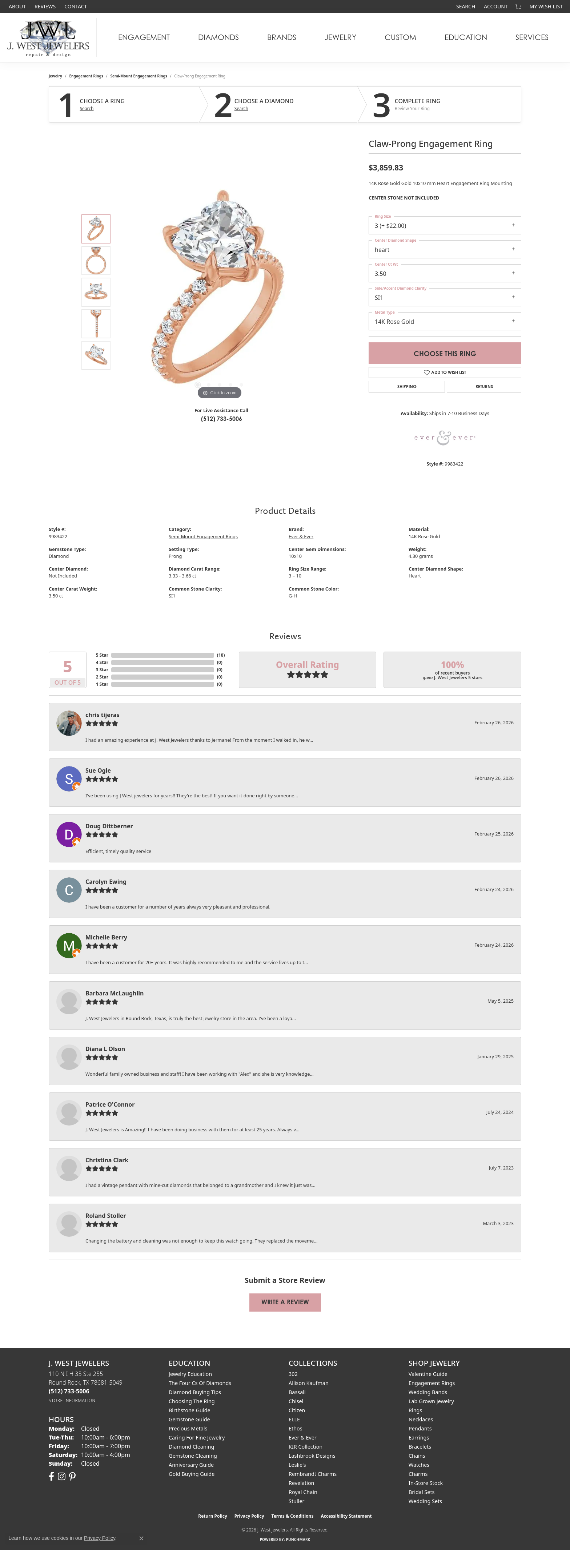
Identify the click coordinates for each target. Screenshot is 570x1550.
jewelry (55, 75)
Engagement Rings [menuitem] (432, 1383)
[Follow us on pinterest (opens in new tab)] (72, 1476)
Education (466, 37)
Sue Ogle (98, 770)
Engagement (144, 37)
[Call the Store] (69, 1391)
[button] (465, 6)
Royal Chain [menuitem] (303, 1492)
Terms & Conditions (293, 1516)
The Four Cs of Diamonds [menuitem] (200, 1383)
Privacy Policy (249, 1516)
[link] (16, 6)
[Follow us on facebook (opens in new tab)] (51, 1476)
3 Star (102, 670)
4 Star (102, 662)
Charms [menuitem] (418, 1473)
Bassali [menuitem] (297, 1392)
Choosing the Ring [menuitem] (192, 1401)
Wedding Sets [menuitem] (425, 1501)
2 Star (102, 677)
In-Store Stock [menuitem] (426, 1482)
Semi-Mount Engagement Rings (139, 75)
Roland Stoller (105, 1216)
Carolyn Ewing (106, 882)
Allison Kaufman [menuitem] (309, 1383)
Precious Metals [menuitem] (188, 1428)
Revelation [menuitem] (301, 1482)
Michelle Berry (106, 937)
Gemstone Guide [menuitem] (189, 1419)
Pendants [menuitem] (420, 1428)
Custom (400, 37)
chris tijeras (102, 715)
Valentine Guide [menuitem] (428, 1373)
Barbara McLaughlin (114, 993)
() (221, 655)
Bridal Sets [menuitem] (422, 1492)
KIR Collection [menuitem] (305, 1446)
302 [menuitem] (293, 1373)
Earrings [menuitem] (419, 1437)
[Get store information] (72, 1400)
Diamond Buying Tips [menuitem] (195, 1392)
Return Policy (212, 1516)
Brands (281, 37)
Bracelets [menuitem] (420, 1446)
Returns (484, 386)
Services (532, 37)
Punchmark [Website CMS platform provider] (298, 1539)
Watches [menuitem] (419, 1464)
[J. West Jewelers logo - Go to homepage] (50, 37)
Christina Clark (106, 1160)
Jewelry (340, 37)
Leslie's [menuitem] (297, 1464)
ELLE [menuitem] (294, 1419)
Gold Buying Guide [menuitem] (191, 1473)
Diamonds (218, 37)
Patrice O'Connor (110, 1104)
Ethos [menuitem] (295, 1428)
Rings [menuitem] (415, 1410)
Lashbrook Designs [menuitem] (312, 1455)
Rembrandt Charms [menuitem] (313, 1473)
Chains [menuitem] (417, 1455)
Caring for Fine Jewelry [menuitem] (197, 1437)
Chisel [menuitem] (296, 1401)
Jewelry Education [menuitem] (190, 1373)
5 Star (102, 655)
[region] (220, 292)
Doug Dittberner (109, 826)
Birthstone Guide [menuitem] (189, 1410)
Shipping (407, 386)
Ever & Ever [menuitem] (303, 1437)
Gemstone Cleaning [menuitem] (193, 1455)
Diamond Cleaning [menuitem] (191, 1446)
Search (87, 108)
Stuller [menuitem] (296, 1501)
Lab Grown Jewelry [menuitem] (431, 1401)
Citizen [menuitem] (297, 1410)
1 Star (102, 684)
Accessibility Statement (346, 1516)
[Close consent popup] (141, 1538)
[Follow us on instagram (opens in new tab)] (61, 1476)
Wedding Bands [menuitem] (428, 1392)
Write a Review (285, 1302)
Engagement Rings (86, 75)
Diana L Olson (105, 1049)
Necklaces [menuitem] (421, 1419)
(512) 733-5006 (221, 418)
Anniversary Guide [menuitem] (191, 1464)
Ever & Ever (301, 536)
